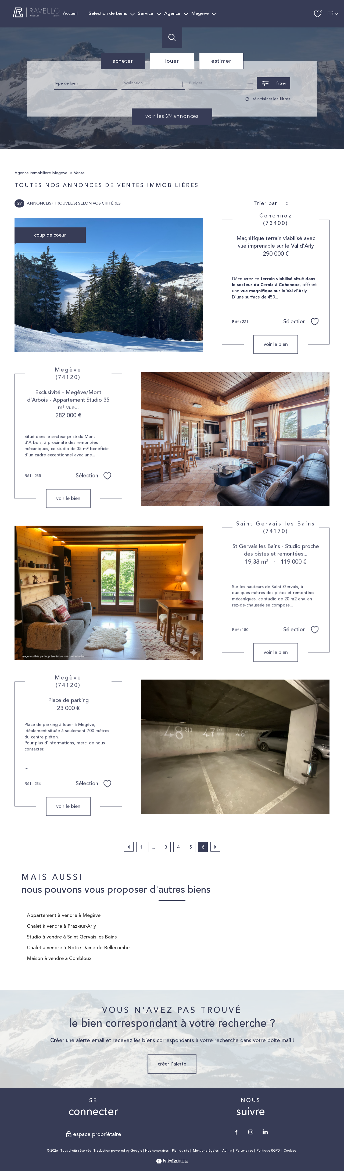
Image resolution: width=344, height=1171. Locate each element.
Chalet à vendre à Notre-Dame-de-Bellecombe (78, 947)
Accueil (70, 13)
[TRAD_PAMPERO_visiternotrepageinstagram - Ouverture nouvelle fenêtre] (250, 1132)
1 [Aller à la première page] (141, 847)
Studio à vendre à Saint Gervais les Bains (72, 937)
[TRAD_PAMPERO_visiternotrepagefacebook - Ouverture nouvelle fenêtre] (236, 1132)
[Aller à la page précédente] (129, 847)
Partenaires (244, 1150)
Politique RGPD (268, 1150)
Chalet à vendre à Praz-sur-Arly (61, 926)
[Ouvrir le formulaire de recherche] (273, 83)
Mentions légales (205, 1150)
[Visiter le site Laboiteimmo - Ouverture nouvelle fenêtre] (172, 1162)
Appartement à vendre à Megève (64, 915)
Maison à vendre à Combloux (59, 958)
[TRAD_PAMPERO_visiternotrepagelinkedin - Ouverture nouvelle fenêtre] (265, 1132)
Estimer (221, 61)
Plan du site (180, 1150)
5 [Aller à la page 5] (190, 847)
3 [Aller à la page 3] (165, 847)
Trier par (265, 203)
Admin (227, 1150)
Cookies (290, 1151)
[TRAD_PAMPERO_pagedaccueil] (36, 18)
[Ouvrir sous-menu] (132, 13)
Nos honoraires (157, 1150)
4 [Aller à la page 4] (178, 847)
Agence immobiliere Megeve (41, 173)
